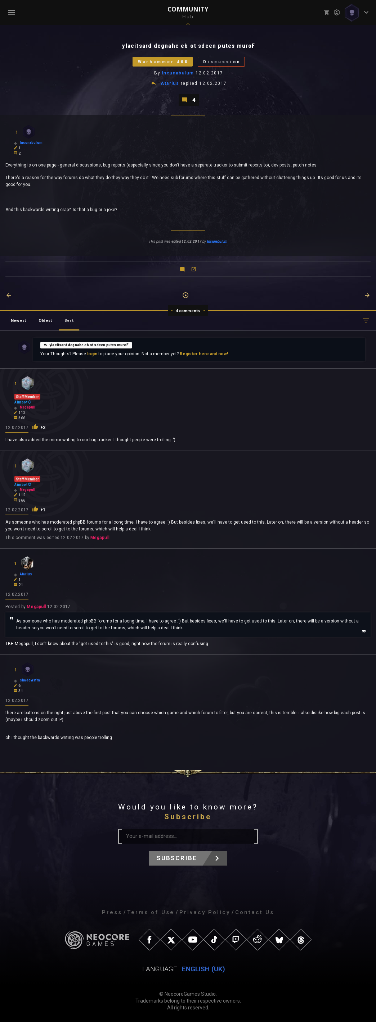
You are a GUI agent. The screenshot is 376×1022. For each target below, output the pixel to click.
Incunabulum (178, 73)
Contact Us (254, 912)
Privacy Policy (204, 912)
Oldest (45, 320)
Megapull (99, 537)
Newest (18, 320)
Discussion (222, 61)
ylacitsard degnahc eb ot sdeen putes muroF (86, 344)
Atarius (170, 83)
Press (112, 912)
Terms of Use (150, 912)
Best (69, 320)
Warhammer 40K (163, 61)
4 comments (188, 310)
